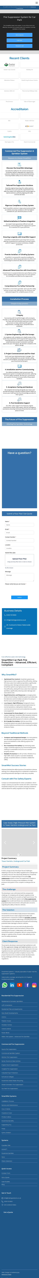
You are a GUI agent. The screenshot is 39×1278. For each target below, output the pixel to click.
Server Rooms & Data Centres (11, 1061)
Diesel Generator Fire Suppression (12, 1084)
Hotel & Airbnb (6, 1028)
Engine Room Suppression (10, 1065)
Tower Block (5, 1032)
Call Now (19, 40)
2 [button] (20, 854)
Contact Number (10, 537)
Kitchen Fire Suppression (9, 1057)
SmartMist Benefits (8, 1121)
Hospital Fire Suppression (10, 1069)
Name (7, 521)
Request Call (19, 46)
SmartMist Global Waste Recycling (12, 1080)
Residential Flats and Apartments (12, 1009)
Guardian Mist (6, 1145)
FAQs (3, 1128)
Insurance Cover (7, 1113)
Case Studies (6, 1181)
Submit (19, 597)
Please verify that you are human (15, 584)
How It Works (6, 1109)
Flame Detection (7, 1161)
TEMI (3, 1157)
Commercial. (20, 8)
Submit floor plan (10, 552)
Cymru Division (6, 1132)
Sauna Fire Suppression (9, 1049)
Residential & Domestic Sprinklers (12, 1001)
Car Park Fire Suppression (10, 1088)
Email (7, 529)
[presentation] (19, 589)
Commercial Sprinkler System (11, 1053)
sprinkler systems (30, 917)
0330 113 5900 (8, 1201)
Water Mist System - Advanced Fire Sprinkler (16, 1036)
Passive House (6, 1021)
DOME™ (4, 1149)
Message (8, 571)
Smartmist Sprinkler (8, 1153)
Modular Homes (7, 1025)
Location (7, 545)
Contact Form (6, 1173)
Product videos (6, 1117)
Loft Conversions (7, 1005)
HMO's (4, 1017)
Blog (3, 1184)
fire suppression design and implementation (17, 947)
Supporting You (6, 1124)
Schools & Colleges (8, 1076)
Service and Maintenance (10, 1105)
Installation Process (8, 1101)
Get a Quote (19, 35)
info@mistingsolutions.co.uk (12, 1198)
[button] (36, 3)
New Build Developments (10, 1013)
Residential (33, 6)
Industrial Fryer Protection (10, 1073)
